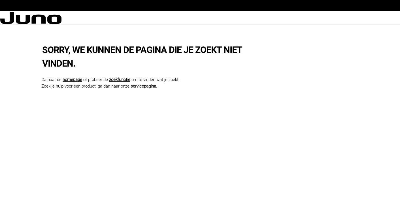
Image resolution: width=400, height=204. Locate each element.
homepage (72, 79)
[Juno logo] (31, 17)
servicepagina (143, 86)
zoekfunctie (119, 79)
